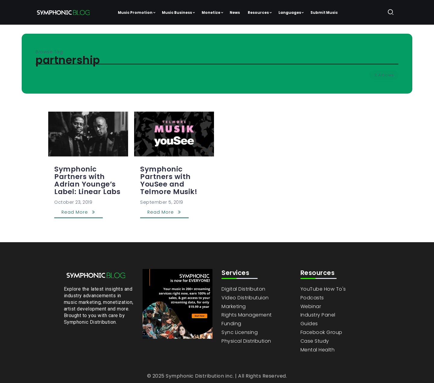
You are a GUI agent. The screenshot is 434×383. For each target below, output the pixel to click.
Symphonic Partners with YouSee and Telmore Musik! (168, 180)
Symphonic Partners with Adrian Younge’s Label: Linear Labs (87, 180)
